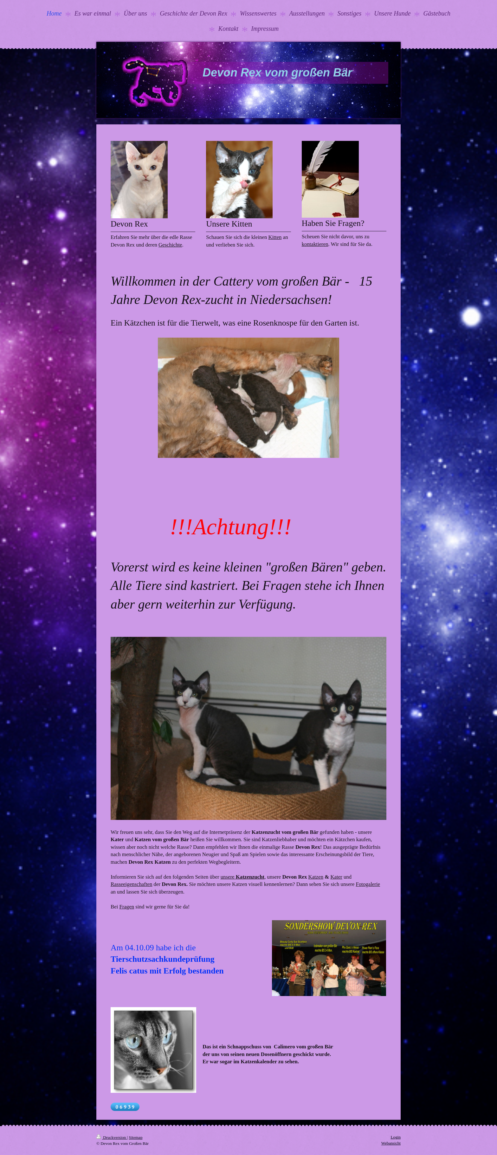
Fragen (126, 907)
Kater (336, 877)
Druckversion (111, 1137)
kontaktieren (315, 244)
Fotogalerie (368, 884)
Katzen (316, 877)
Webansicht (391, 1143)
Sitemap (135, 1137)
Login (395, 1137)
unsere (242, 877)
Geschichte (170, 245)
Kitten (275, 237)
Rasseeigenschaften (131, 884)
